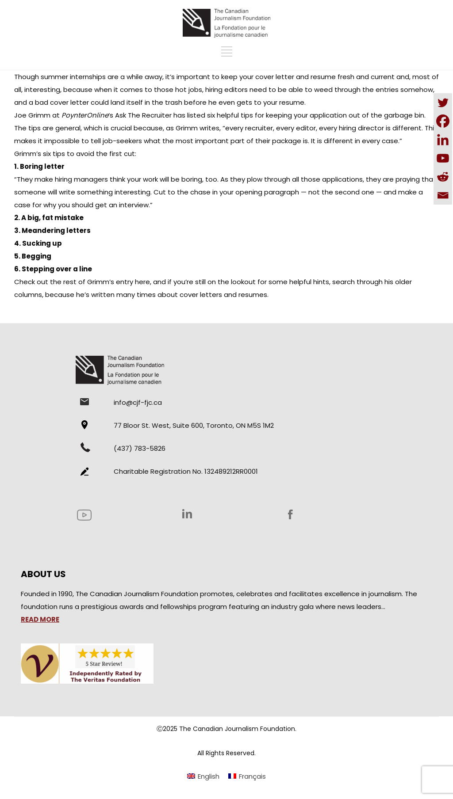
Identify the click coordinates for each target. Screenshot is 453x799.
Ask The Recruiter (143, 115)
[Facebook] (443, 121)
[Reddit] (443, 176)
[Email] (443, 195)
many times (136, 294)
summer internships (73, 76)
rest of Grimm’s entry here (106, 281)
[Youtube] (443, 158)
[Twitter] (443, 102)
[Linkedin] (443, 139)
